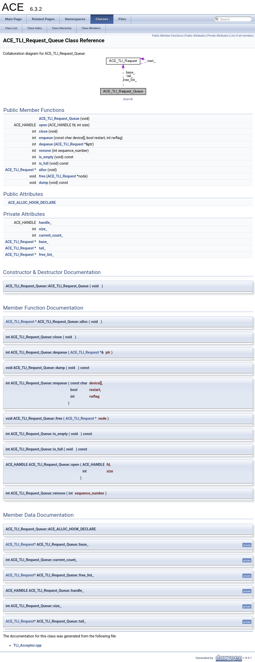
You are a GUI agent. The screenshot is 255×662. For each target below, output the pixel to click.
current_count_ (51, 235)
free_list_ (46, 255)
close (43, 131)
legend (128, 99)
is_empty (46, 157)
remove (45, 151)
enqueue (46, 138)
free (42, 176)
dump (43, 183)
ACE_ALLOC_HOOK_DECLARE (32, 203)
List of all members (242, 35)
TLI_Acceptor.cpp (27, 645)
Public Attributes (195, 35)
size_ (43, 229)
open (43, 125)
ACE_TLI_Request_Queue (59, 119)
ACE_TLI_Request (69, 144)
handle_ (45, 222)
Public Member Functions (167, 35)
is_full (43, 163)
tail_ (42, 248)
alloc (43, 170)
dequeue (46, 144)
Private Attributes (217, 35)
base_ (43, 242)
